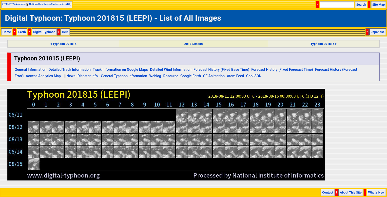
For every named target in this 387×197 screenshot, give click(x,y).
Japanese (378, 32)
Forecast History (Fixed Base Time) (221, 70)
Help (65, 32)
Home (6, 32)
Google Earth (190, 76)
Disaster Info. (88, 76)
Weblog (155, 76)
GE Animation (214, 76)
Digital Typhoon (44, 32)
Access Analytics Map (43, 76)
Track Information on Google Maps (120, 70)
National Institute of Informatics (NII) (50, 4)
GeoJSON (254, 76)
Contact (327, 192)
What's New (376, 192)
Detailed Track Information (69, 70)
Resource (170, 76)
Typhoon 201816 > (323, 44)
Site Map (378, 4)
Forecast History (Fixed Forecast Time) (282, 70)
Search (361, 4)
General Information (30, 70)
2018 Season (193, 44)
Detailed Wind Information (171, 70)
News (70, 76)
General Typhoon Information (124, 76)
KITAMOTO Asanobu (13, 4)
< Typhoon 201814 (63, 44)
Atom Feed (235, 76)
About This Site (351, 192)
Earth (22, 32)
